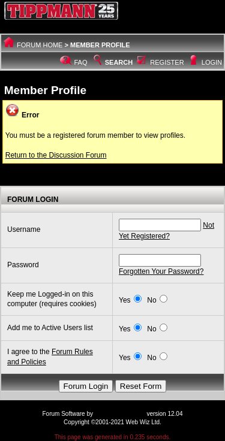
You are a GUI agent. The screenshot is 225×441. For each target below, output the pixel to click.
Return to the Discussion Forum (56, 155)
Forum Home (39, 45)
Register (167, 62)
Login (212, 62)
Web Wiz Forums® (120, 413)
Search (112, 62)
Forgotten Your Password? (161, 271)
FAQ (81, 62)
